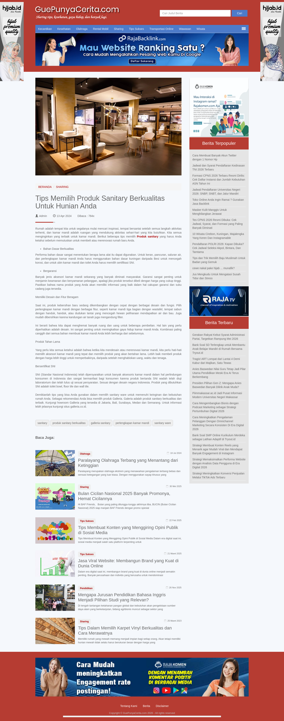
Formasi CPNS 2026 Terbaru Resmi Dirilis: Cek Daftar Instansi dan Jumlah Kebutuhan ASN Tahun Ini (218, 179)
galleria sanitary (100, 423)
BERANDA (45, 186)
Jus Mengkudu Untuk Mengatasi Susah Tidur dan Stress (216, 276)
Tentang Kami (128, 706)
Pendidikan (86, 588)
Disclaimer (162, 706)
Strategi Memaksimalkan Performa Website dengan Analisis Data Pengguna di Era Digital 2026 (218, 463)
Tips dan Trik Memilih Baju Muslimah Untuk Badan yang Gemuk (218, 260)
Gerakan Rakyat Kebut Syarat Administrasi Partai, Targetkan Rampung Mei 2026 (218, 336)
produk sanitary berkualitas (69, 423)
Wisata (201, 28)
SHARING (62, 186)
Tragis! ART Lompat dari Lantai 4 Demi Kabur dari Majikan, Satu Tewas (216, 360)
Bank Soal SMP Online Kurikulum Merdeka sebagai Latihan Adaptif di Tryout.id (218, 437)
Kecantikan (45, 28)
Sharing (118, 28)
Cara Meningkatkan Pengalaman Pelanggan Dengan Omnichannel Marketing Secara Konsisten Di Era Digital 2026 (218, 423)
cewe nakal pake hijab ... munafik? (213, 268)
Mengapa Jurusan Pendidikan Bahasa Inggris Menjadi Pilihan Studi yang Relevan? (122, 597)
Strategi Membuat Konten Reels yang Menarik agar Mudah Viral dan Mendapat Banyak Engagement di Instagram (217, 449)
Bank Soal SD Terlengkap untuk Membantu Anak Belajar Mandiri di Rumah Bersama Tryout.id (218, 348)
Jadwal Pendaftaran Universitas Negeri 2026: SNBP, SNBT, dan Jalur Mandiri (216, 191)
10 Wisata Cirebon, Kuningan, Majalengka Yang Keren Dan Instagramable (218, 235)
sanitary (42, 423)
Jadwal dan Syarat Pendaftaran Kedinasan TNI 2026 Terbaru (218, 167)
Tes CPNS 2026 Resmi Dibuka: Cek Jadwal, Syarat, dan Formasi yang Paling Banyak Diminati (217, 223)
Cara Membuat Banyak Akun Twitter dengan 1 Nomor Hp (214, 157)
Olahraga (81, 28)
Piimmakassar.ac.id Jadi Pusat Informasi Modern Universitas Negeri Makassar (217, 395)
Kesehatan (64, 28)
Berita (146, 706)
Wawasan (185, 28)
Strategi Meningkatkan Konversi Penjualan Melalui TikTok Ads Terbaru (218, 475)
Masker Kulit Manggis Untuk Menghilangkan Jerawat (209, 211)
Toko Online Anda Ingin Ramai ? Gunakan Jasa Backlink (218, 201)
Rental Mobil (100, 28)
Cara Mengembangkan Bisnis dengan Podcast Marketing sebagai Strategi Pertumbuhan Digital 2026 (215, 407)
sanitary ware (162, 423)
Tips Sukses (136, 28)
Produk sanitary (147, 236)
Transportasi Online (162, 28)
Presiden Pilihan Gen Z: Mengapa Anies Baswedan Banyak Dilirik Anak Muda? (216, 385)
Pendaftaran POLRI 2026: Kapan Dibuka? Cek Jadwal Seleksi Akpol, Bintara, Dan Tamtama (218, 248)
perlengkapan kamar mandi (132, 423)
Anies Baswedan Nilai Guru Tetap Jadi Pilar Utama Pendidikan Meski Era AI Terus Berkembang (219, 372)
